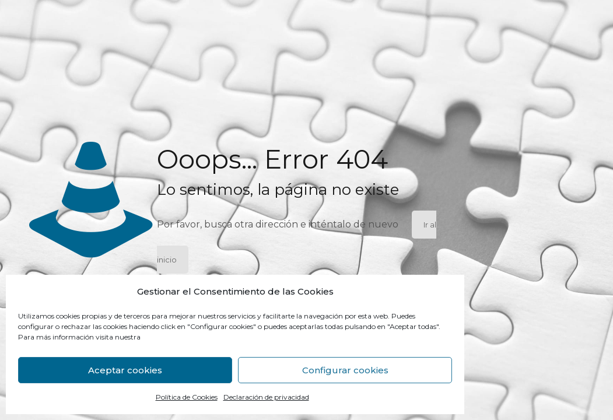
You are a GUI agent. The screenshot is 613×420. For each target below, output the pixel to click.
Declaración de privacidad (266, 397)
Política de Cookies (187, 397)
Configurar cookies (345, 370)
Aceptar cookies (125, 370)
